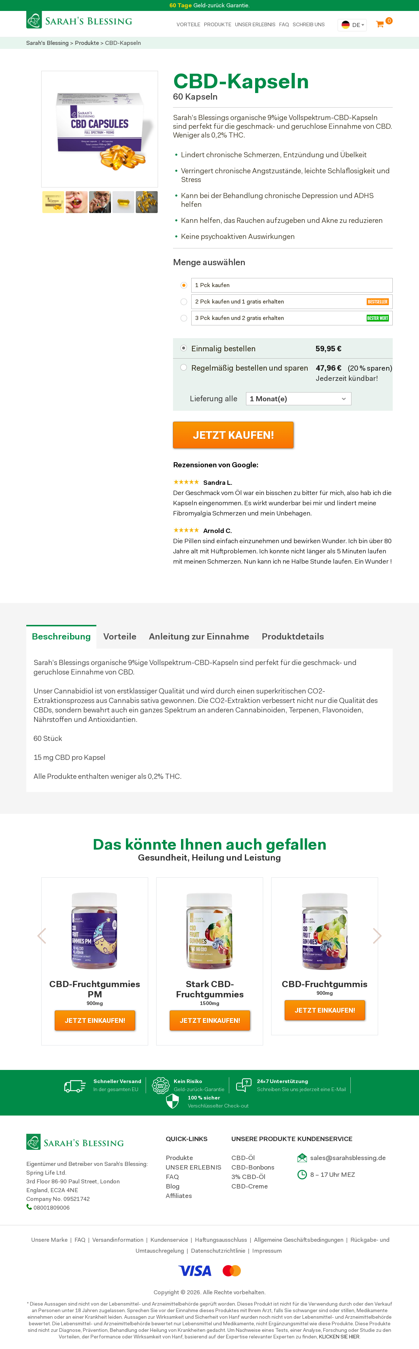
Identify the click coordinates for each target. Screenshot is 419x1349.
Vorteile (188, 24)
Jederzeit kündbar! (347, 378)
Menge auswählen (209, 262)
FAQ (284, 24)
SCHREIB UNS (309, 24)
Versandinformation (117, 1240)
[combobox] (352, 25)
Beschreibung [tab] (61, 636)
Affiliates (179, 1195)
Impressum (267, 1251)
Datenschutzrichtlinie (218, 1251)
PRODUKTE (217, 24)
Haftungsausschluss (221, 1240)
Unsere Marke (49, 1240)
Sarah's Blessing (47, 43)
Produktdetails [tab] (293, 636)
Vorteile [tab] (120, 636)
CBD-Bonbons (252, 1167)
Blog (173, 1186)
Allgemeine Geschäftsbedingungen (298, 1240)
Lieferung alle (213, 399)
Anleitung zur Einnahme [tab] (199, 636)
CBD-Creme (249, 1186)
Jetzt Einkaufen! (95, 1020)
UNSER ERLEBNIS (255, 24)
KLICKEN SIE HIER (339, 1336)
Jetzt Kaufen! (233, 435)
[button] (41, 936)
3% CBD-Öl (248, 1176)
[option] (100, 129)
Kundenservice (169, 1240)
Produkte (87, 43)
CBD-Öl (243, 1157)
